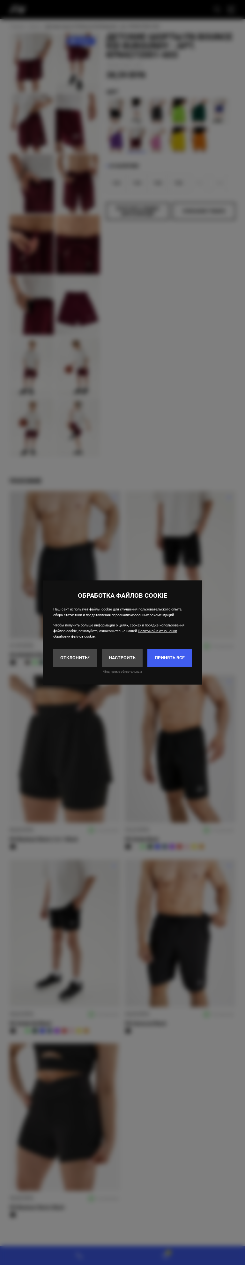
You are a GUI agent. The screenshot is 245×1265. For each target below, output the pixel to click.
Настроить (122, 657)
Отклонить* (75, 657)
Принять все (170, 657)
